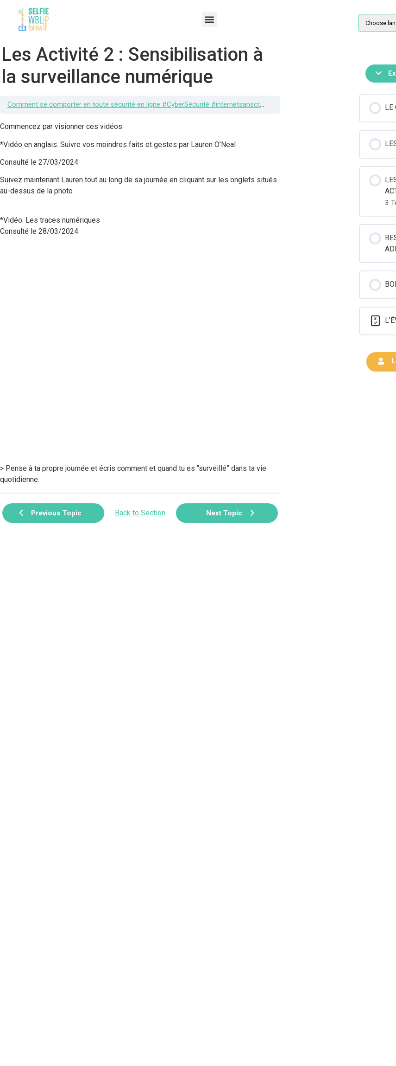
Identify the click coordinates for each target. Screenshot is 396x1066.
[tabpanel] (140, 303)
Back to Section (140, 512)
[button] (209, 19)
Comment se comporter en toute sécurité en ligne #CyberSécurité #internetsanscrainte (141, 104)
